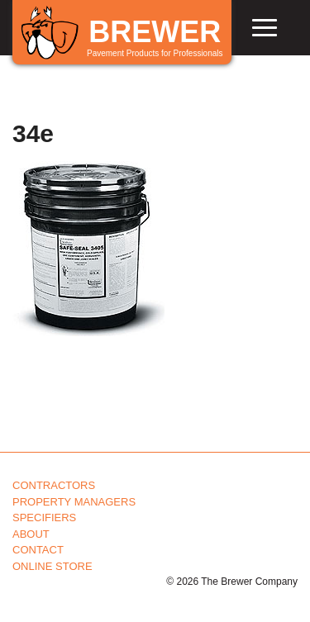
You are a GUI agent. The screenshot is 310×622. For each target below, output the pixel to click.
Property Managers (74, 502)
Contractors (53, 485)
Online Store (52, 566)
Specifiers (44, 517)
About (31, 534)
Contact (38, 550)
